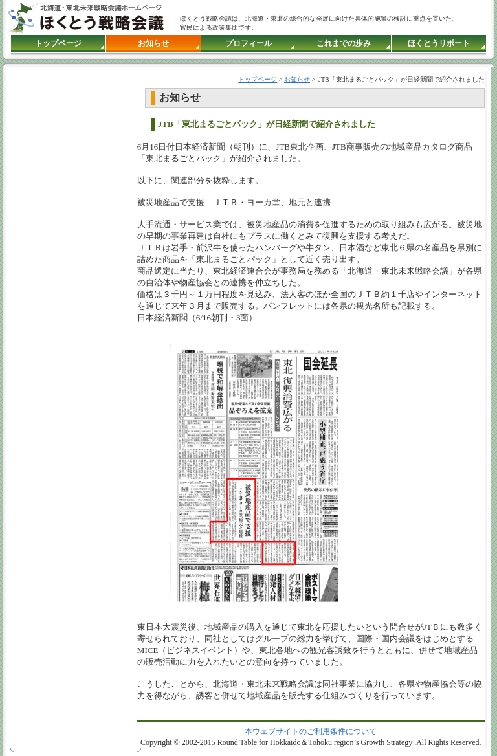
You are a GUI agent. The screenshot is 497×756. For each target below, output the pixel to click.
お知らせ (153, 43)
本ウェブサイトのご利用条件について (311, 731)
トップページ (58, 43)
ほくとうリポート (439, 43)
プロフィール (248, 43)
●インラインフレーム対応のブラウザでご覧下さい (69, 281)
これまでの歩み (343, 43)
